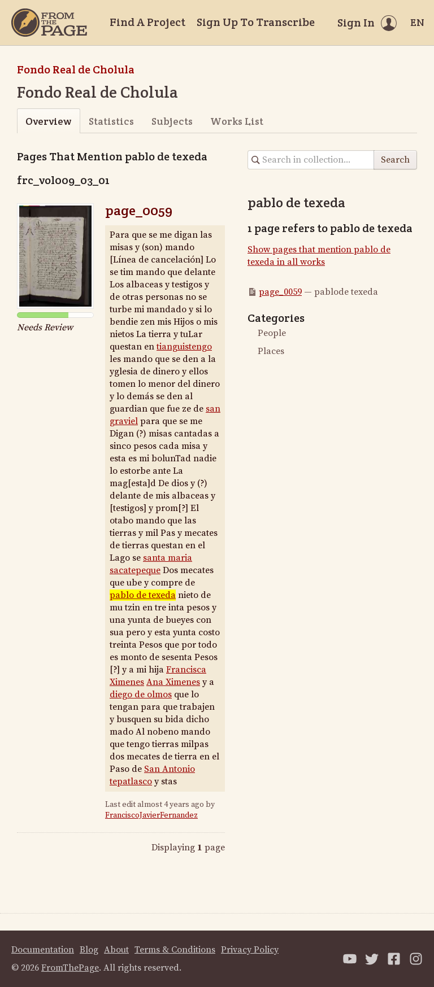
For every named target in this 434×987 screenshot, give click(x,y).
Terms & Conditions (174, 949)
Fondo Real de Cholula (75, 69)
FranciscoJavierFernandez (151, 815)
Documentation (42, 949)
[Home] (49, 22)
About (116, 949)
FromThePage (70, 967)
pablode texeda (143, 595)
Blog (89, 949)
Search (395, 159)
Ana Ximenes (173, 682)
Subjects (172, 121)
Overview (48, 121)
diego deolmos (141, 694)
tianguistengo (184, 346)
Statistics (111, 121)
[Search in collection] (311, 159)
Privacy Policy (250, 949)
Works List (236, 121)
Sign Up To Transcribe (256, 22)
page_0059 (138, 210)
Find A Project (147, 22)
